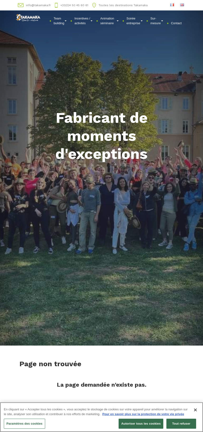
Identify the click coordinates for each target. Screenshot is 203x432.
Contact (176, 23)
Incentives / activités (83, 21)
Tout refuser (181, 424)
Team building (60, 21)
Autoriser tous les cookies (141, 424)
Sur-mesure (156, 21)
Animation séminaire (109, 21)
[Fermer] (195, 410)
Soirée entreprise (134, 21)
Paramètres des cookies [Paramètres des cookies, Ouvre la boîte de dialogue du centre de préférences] (24, 424)
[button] (15, 173)
